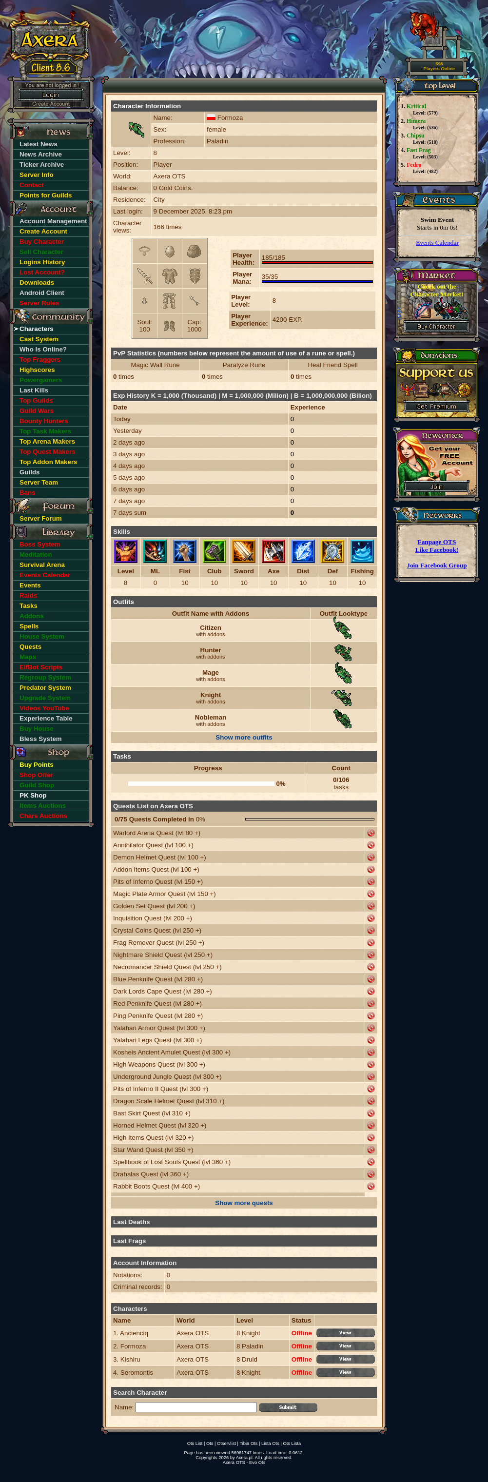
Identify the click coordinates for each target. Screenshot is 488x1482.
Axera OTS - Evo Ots (244, 1462)
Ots (210, 1443)
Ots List (195, 1443)
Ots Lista (292, 1443)
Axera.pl (244, 1457)
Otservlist (226, 1443)
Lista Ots (270, 1443)
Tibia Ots (248, 1443)
